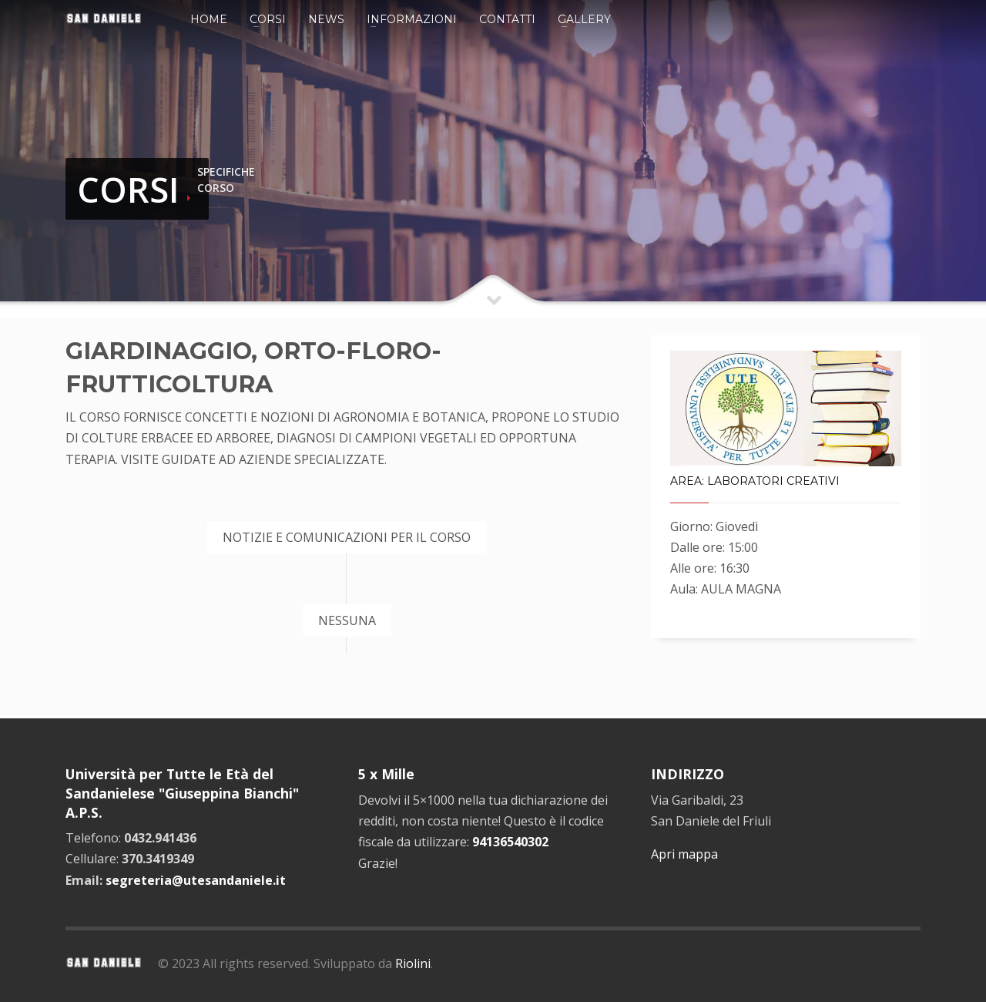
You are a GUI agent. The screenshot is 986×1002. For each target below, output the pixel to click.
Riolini (413, 963)
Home (208, 19)
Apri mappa (684, 854)
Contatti (507, 19)
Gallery (584, 19)
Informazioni (412, 19)
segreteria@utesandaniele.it (196, 880)
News (326, 19)
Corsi (268, 19)
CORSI (128, 189)
